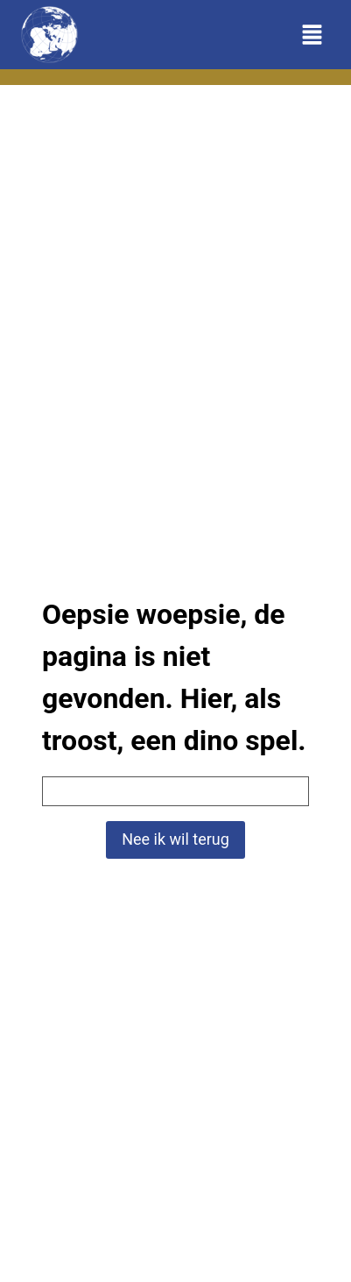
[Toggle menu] (312, 35)
